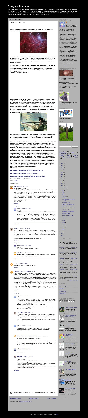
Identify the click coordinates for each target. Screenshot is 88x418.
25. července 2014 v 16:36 (25, 245)
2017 (62, 180)
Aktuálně (62, 152)
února (63, 227)
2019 (62, 176)
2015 (62, 183)
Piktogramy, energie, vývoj (67, 215)
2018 (62, 178)
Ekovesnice (61, 288)
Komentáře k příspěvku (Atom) (25, 401)
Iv (17, 208)
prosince (64, 187)
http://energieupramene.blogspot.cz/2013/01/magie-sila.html (24, 173)
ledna (63, 229)
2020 (62, 174)
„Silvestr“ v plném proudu (70, 388)
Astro (72, 152)
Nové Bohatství (62, 293)
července (64, 196)
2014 (62, 185)
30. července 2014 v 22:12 (25, 348)
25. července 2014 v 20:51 (21, 263)
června (63, 220)
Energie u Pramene (18, 6)
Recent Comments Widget (74, 280)
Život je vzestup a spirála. (67, 206)
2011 (62, 235)
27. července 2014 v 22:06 (25, 296)
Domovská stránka (33, 398)
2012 (62, 233)
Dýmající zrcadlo (62, 286)
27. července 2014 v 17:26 (29, 271)
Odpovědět (16, 203)
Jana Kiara (61, 290)
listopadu (64, 188)
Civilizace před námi (66, 213)
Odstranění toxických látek (70, 343)
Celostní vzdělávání (63, 285)
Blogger (56, 414)
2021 (62, 172)
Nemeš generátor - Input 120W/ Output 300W (70, 352)
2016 (62, 181)
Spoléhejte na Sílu (65, 209)
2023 (62, 169)
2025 (62, 165)
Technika (75, 155)
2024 (62, 167)
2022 (62, 170)
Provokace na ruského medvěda (68, 207)
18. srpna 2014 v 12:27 (28, 356)
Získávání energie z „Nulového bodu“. (69, 335)
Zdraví (76, 157)
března (63, 225)
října (63, 190)
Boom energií (68, 361)
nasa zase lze (74, 240)
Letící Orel (16, 228)
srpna (63, 194)
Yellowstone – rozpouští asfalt (68, 211)
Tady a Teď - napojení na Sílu (68, 204)
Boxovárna (63, 154)
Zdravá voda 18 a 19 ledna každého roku (70, 380)
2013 (62, 231)
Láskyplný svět (62, 291)
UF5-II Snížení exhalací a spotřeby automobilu (70, 316)
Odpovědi (17, 206)
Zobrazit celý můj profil (64, 64)
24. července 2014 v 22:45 (22, 186)
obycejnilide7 (20, 356)
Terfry (15, 186)
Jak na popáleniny (65, 197)
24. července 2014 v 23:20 (25, 208)
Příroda (68, 155)
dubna (63, 224)
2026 (62, 163)
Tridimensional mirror (18, 271)
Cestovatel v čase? (66, 202)
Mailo (18, 252)
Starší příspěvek (51, 398)
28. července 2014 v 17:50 (25, 325)
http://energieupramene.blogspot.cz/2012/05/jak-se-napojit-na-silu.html (27, 176)
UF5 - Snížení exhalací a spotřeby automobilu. (70, 325)
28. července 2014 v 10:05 (27, 312)
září (63, 192)
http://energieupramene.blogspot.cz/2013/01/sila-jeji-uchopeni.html (26, 170)
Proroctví (61, 294)
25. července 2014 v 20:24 (25, 252)
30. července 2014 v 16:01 (32, 335)
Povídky (61, 155)
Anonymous (61, 240)
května (63, 222)
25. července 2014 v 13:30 (24, 228)
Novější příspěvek (15, 398)
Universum (16, 180)
